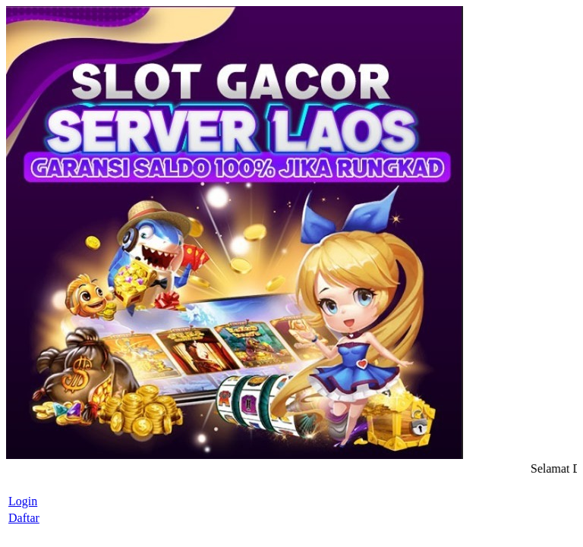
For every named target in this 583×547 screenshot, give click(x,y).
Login (22, 501)
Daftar (23, 517)
